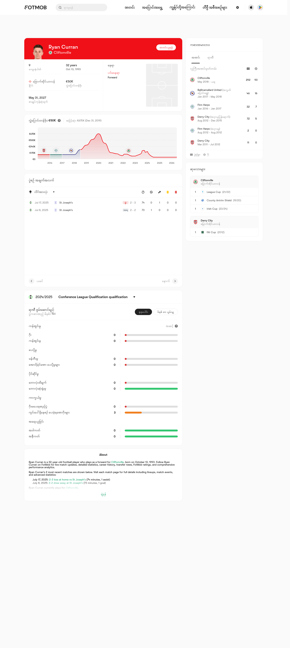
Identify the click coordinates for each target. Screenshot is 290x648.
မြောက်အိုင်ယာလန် (42, 81)
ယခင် (36, 281)
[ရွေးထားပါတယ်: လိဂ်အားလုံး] (44, 192)
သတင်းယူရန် (166, 47)
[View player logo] (38, 51)
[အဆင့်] (172, 326)
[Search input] (81, 7)
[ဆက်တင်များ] (238, 7)
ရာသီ (210, 57)
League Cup (214, 191)
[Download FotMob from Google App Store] (260, 7)
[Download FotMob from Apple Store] (251, 7)
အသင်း (196, 57)
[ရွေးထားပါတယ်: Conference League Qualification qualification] (97, 297)
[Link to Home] (35, 7)
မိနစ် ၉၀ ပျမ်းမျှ (165, 311)
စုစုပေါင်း (143, 311)
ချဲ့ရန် (103, 494)
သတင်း (130, 7)
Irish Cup (212, 208)
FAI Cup (211, 232)
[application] (107, 146)
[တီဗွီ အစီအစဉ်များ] (215, 7)
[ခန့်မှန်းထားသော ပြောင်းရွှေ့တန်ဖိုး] (59, 120)
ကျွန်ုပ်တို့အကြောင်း (182, 7)
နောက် (170, 281)
